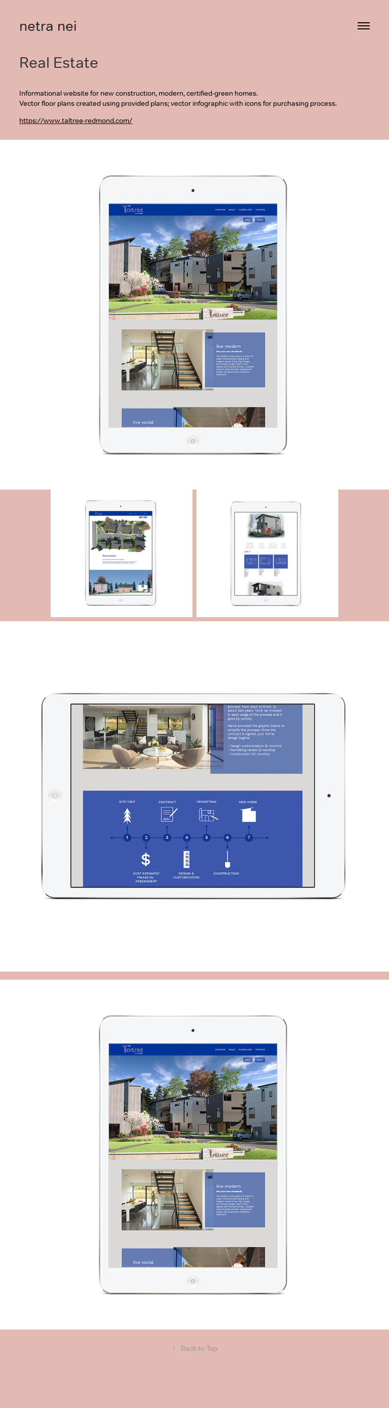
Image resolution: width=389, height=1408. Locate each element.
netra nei (48, 26)
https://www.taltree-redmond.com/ (75, 120)
